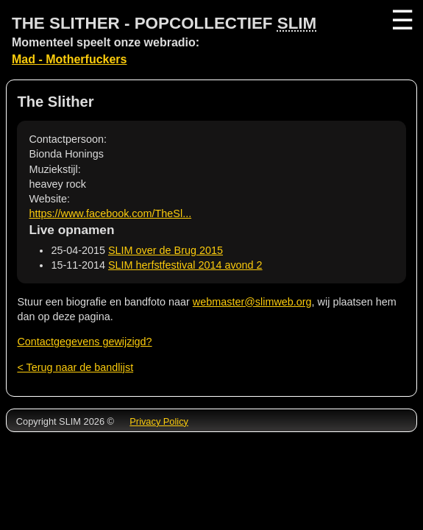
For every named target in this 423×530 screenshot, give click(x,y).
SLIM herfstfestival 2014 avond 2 (185, 265)
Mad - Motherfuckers (69, 59)
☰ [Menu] (401, 20)
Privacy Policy (158, 421)
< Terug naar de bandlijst (75, 367)
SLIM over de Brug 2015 (165, 250)
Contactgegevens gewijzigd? (84, 341)
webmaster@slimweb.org (252, 302)
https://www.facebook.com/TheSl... (110, 213)
